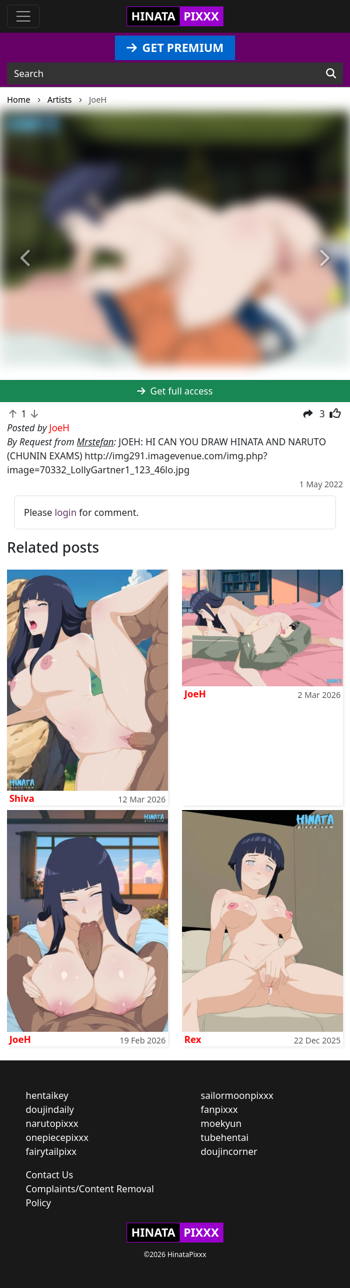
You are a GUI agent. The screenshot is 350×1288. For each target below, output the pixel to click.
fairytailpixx (51, 1151)
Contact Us (49, 1174)
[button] (26, 259)
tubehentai (225, 1137)
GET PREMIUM (175, 47)
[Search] (331, 73)
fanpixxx (219, 1109)
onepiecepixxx (57, 1137)
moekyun (221, 1123)
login (66, 512)
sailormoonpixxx (237, 1095)
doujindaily (50, 1109)
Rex (192, 1039)
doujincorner (229, 1151)
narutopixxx (52, 1123)
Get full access (174, 391)
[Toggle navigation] (23, 16)
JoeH (195, 693)
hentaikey (47, 1095)
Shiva (21, 798)
